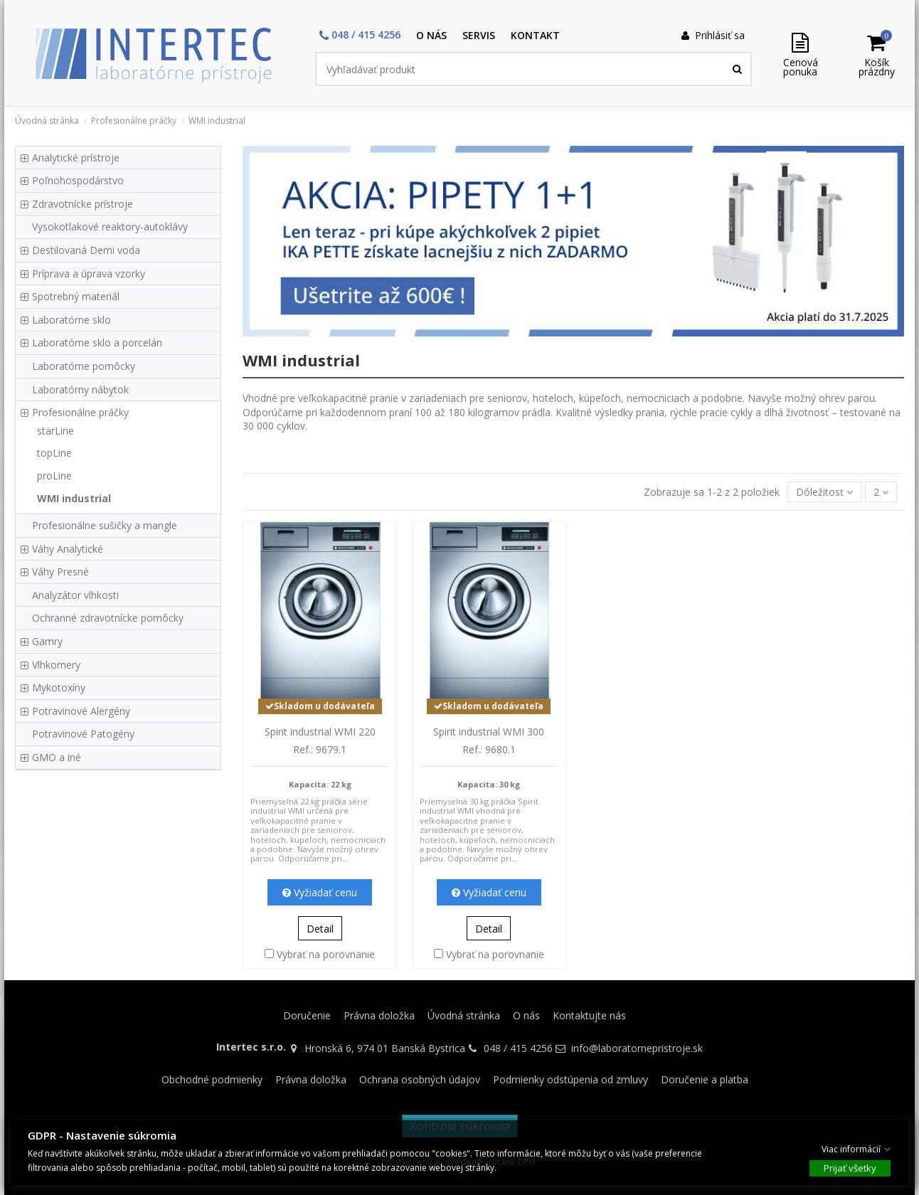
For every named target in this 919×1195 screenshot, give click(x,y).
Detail (320, 928)
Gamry (47, 641)
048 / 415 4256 (518, 1048)
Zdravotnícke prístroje (82, 204)
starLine (55, 430)
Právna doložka (379, 1015)
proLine (54, 475)
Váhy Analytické (67, 549)
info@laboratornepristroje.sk (637, 1048)
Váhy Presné (60, 571)
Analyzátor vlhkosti (75, 595)
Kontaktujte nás (589, 1015)
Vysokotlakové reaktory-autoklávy (110, 226)
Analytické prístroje (75, 157)
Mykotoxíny (58, 687)
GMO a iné (56, 757)
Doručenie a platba (704, 1079)
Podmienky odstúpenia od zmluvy (570, 1079)
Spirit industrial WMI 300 (488, 731)
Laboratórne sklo (71, 319)
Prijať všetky (850, 1167)
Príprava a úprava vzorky (88, 273)
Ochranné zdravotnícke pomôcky (108, 618)
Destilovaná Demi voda (86, 250)
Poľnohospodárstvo (78, 180)
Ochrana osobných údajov (419, 1079)
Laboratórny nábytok (80, 389)
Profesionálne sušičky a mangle (104, 525)
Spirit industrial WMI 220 (320, 731)
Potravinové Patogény (83, 733)
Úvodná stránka (463, 1015)
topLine (54, 453)
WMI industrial (74, 498)
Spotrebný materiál (75, 296)
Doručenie (307, 1015)
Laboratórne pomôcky (83, 366)
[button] (360, 36)
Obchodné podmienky (211, 1079)
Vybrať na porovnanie (326, 954)
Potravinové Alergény (81, 711)
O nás (526, 1015)
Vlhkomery (56, 664)
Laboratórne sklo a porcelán (97, 342)
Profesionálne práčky (80, 412)
